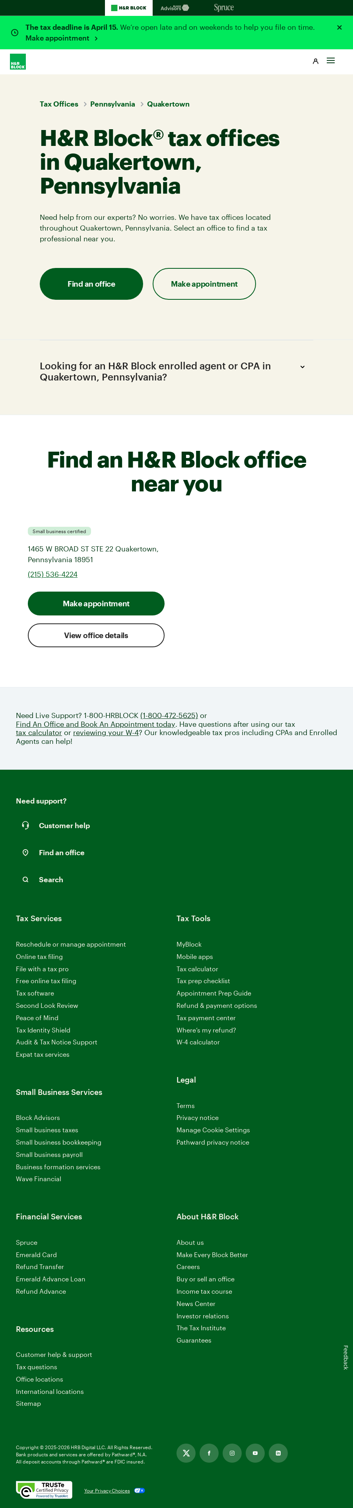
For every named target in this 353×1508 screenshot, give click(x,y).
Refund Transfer (40, 1266)
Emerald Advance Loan (50, 1279)
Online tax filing (39, 956)
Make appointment (58, 37)
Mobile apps (194, 956)
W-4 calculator (198, 1042)
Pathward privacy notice (212, 1142)
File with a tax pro (42, 968)
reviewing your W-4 (106, 732)
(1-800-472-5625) (169, 715)
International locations (50, 1392)
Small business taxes (47, 1129)
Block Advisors (38, 1118)
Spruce (26, 1242)
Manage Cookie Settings (213, 1129)
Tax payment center (206, 1017)
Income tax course (204, 1291)
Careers (188, 1267)
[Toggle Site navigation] (330, 58)
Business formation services (58, 1166)
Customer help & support (54, 1355)
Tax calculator (197, 968)
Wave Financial (38, 1179)
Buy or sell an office (205, 1279)
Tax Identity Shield (43, 1030)
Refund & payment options (216, 1005)
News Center (195, 1303)
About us (190, 1242)
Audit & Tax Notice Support (56, 1042)
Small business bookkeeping (58, 1142)
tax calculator (39, 732)
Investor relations (202, 1316)
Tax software (35, 993)
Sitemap (28, 1403)
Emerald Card (36, 1254)
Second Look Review (47, 1005)
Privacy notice (197, 1117)
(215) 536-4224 (53, 574)
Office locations (39, 1379)
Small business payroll (49, 1154)
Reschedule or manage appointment (71, 944)
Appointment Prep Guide (213, 993)
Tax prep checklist (203, 980)
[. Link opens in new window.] (44, 1490)
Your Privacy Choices (107, 1490)
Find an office (91, 283)
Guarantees (193, 1340)
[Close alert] (339, 27)
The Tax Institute (201, 1328)
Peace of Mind (37, 1017)
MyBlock (189, 944)
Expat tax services (43, 1054)
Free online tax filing (46, 980)
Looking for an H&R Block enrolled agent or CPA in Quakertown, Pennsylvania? (173, 371)
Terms (185, 1105)
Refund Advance (41, 1291)
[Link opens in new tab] (186, 1453)
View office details (96, 635)
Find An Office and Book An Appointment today (95, 724)
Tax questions (36, 1366)
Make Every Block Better (212, 1254)
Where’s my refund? (206, 1030)
